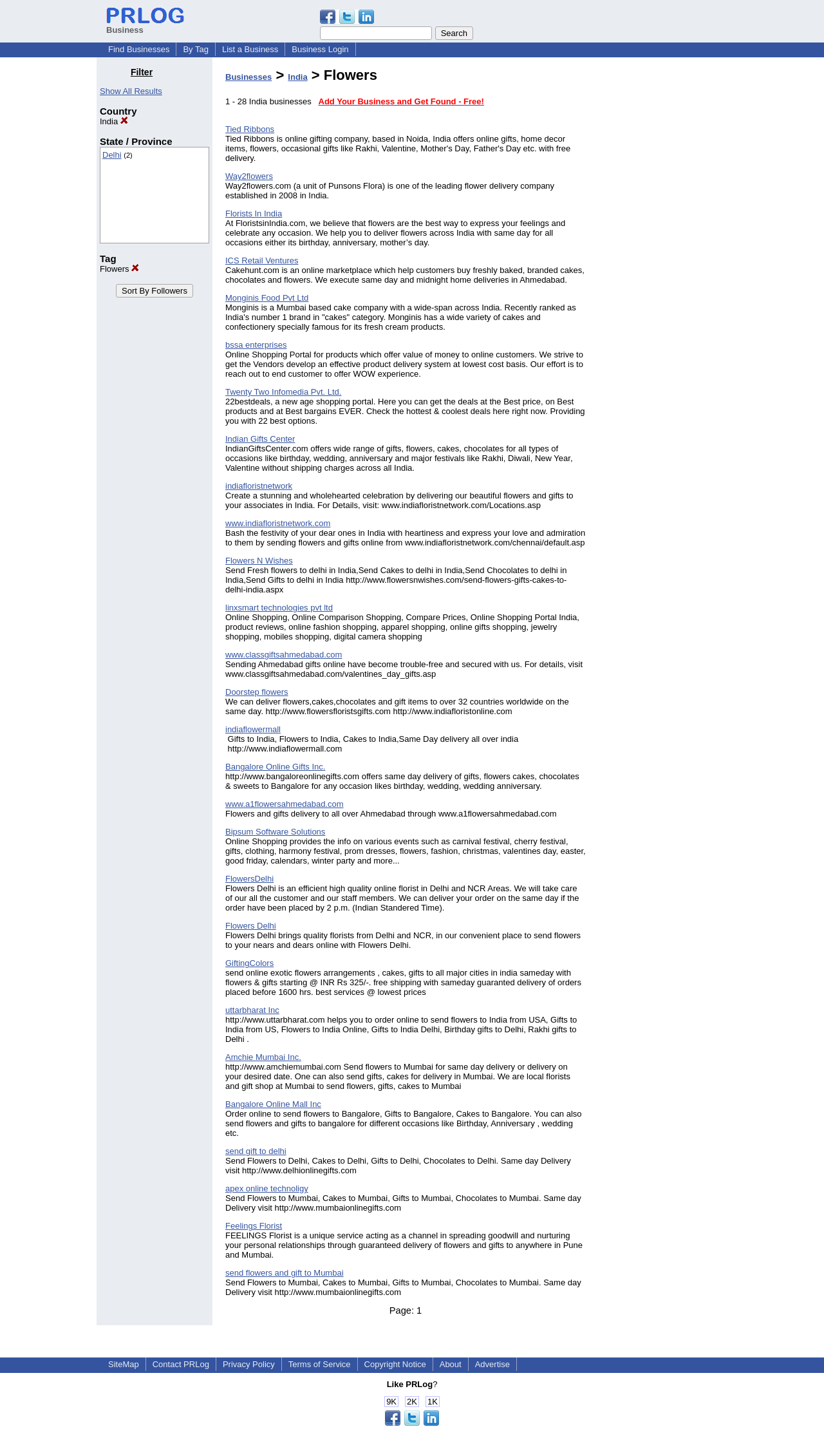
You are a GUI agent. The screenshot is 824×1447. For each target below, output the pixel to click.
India (114, 121)
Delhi (112, 155)
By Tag (196, 49)
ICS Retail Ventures (261, 260)
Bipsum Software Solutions (275, 832)
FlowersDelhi (249, 879)
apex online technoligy (266, 1188)
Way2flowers (249, 176)
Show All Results (131, 91)
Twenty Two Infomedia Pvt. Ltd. (283, 392)
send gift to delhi (255, 1151)
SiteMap (123, 1364)
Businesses (248, 77)
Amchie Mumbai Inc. (263, 1057)
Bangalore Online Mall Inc (273, 1104)
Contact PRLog (181, 1364)
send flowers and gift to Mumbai (284, 1273)
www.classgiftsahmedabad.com (283, 654)
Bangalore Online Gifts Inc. (275, 766)
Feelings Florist (253, 1226)
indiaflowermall (253, 729)
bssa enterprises (255, 345)
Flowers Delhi (250, 926)
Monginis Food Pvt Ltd (266, 298)
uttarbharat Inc (252, 1010)
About (451, 1364)
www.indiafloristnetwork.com (277, 523)
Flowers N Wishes (259, 560)
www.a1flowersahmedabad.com (284, 804)
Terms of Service (319, 1364)
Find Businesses (138, 49)
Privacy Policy (249, 1364)
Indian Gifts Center (260, 439)
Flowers (119, 269)
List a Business (250, 49)
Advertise (492, 1364)
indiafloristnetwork (258, 486)
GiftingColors (249, 963)
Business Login (320, 49)
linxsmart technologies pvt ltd (279, 607)
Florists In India (253, 213)
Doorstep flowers (256, 692)
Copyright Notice (395, 1364)
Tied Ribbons (249, 129)
